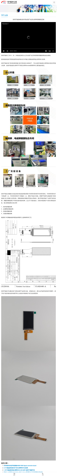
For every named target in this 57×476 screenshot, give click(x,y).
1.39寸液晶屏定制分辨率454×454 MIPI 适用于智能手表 (19, 470)
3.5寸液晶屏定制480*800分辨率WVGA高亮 (16, 468)
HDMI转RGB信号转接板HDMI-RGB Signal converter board (20, 465)
